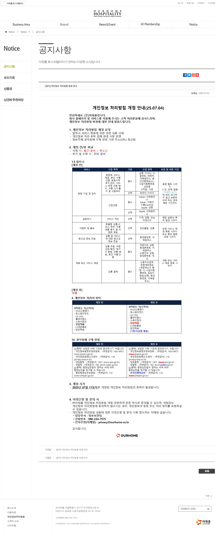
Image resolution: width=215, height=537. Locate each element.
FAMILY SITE (188, 508)
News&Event (107, 24)
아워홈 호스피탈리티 (15, 3)
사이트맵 (11, 525)
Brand (64, 24)
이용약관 (11, 512)
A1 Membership (150, 24)
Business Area (21, 24)
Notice (193, 24)
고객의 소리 (13, 521)
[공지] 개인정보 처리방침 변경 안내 (72, 449)
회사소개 (11, 508)
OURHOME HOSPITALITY (107, 13)
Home (12, 32)
